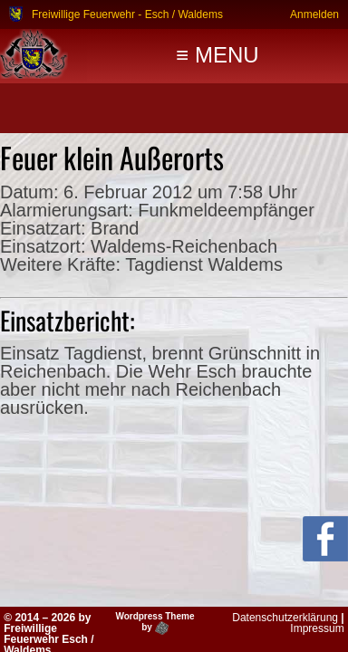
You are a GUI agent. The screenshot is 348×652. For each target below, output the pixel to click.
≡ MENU (217, 55)
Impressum (316, 628)
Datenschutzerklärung (285, 617)
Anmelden (314, 14)
